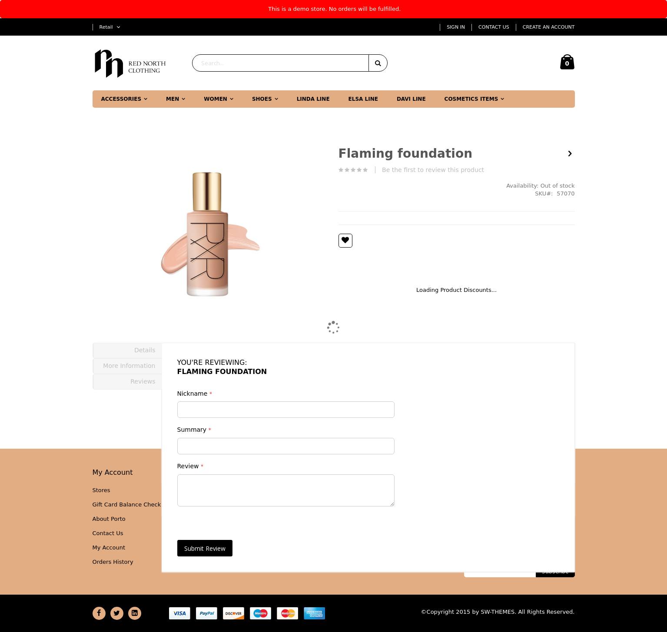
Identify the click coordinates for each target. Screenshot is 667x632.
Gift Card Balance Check (127, 504)
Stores (101, 490)
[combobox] (290, 63)
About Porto (109, 519)
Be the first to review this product (433, 169)
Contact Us (493, 27)
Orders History (113, 562)
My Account (109, 547)
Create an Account (549, 27)
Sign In (456, 27)
